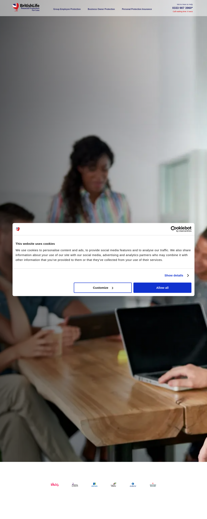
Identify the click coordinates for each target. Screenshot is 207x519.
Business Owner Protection (101, 9)
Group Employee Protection (67, 9)
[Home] (30, 8)
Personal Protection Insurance (137, 9)
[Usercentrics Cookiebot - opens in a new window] (173, 229)
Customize (103, 287)
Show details (174, 275)
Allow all (162, 287)
